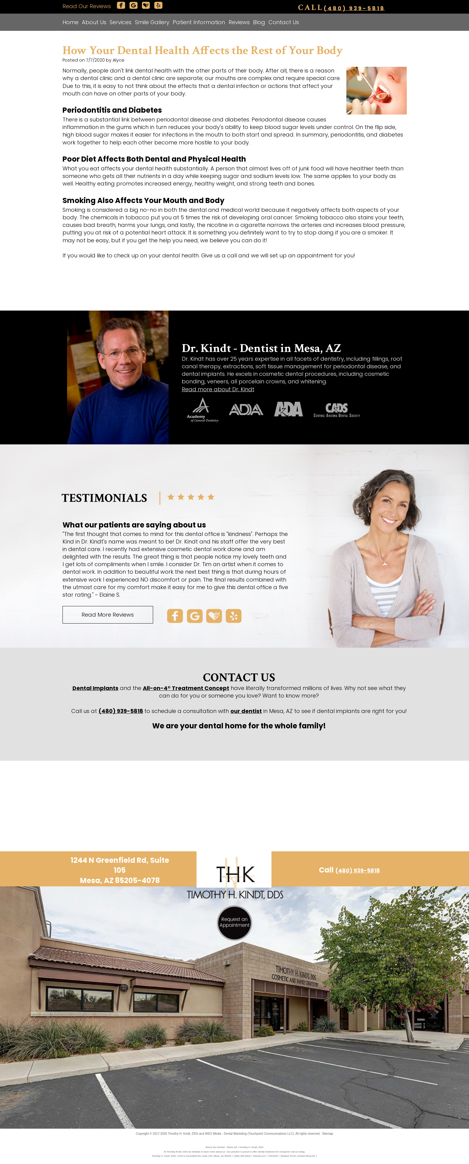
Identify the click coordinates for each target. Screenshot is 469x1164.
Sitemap (327, 1133)
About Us (94, 22)
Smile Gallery (152, 22)
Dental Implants (95, 688)
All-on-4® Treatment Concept (186, 688)
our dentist (246, 711)
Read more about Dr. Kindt (218, 389)
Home (71, 22)
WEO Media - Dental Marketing (225, 1133)
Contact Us (283, 22)
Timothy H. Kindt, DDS (183, 1133)
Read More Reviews (108, 614)
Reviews (239, 22)
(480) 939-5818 (354, 8)
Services (120, 22)
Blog (259, 22)
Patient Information (199, 22)
